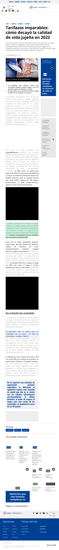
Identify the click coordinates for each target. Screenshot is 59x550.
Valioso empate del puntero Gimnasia (36, 489)
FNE (49, 2)
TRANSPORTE (24, 529)
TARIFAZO (9, 430)
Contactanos (43, 532)
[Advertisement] (22, 416)
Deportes (23, 2)
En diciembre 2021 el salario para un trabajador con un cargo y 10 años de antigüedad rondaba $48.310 (22, 333)
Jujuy (4, 526)
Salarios (17, 430)
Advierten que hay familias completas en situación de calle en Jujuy (48, 86)
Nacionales (6, 529)
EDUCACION (24, 526)
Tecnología (15, 537)
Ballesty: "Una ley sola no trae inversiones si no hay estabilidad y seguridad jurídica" (37, 478)
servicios (25, 430)
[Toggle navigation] (4, 7)
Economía (17, 2)
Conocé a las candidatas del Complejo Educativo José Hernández (46, 129)
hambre (35, 447)
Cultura (45, 2)
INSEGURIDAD (25, 531)
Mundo (35, 2)
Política (11, 2)
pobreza (8, 447)
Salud (40, 2)
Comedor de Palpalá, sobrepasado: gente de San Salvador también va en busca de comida (37, 457)
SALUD (23, 534)
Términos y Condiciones (8, 542)
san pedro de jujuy (50, 484)
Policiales (30, 2)
